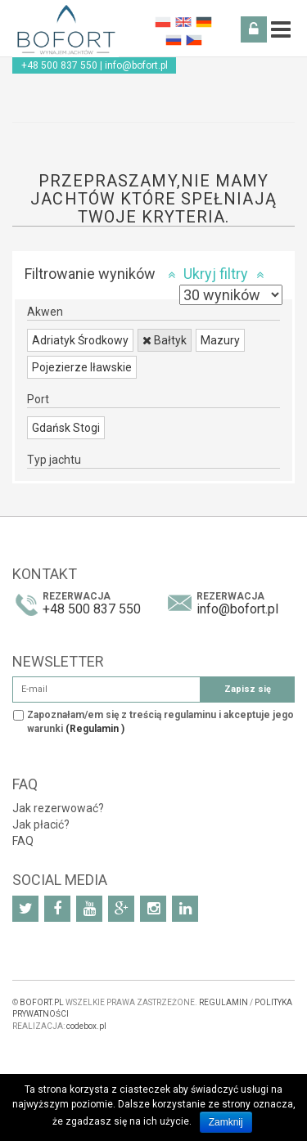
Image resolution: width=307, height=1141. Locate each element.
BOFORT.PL (42, 1002)
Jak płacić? (41, 824)
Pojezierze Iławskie (82, 367)
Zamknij (226, 1122)
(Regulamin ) (94, 728)
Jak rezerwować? (58, 808)
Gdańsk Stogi (66, 427)
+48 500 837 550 (59, 65)
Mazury (220, 340)
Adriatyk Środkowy (80, 340)
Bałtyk (164, 340)
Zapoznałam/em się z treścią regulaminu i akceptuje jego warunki (160, 721)
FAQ (23, 840)
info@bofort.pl (136, 65)
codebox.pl (86, 1026)
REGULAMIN (223, 1002)
